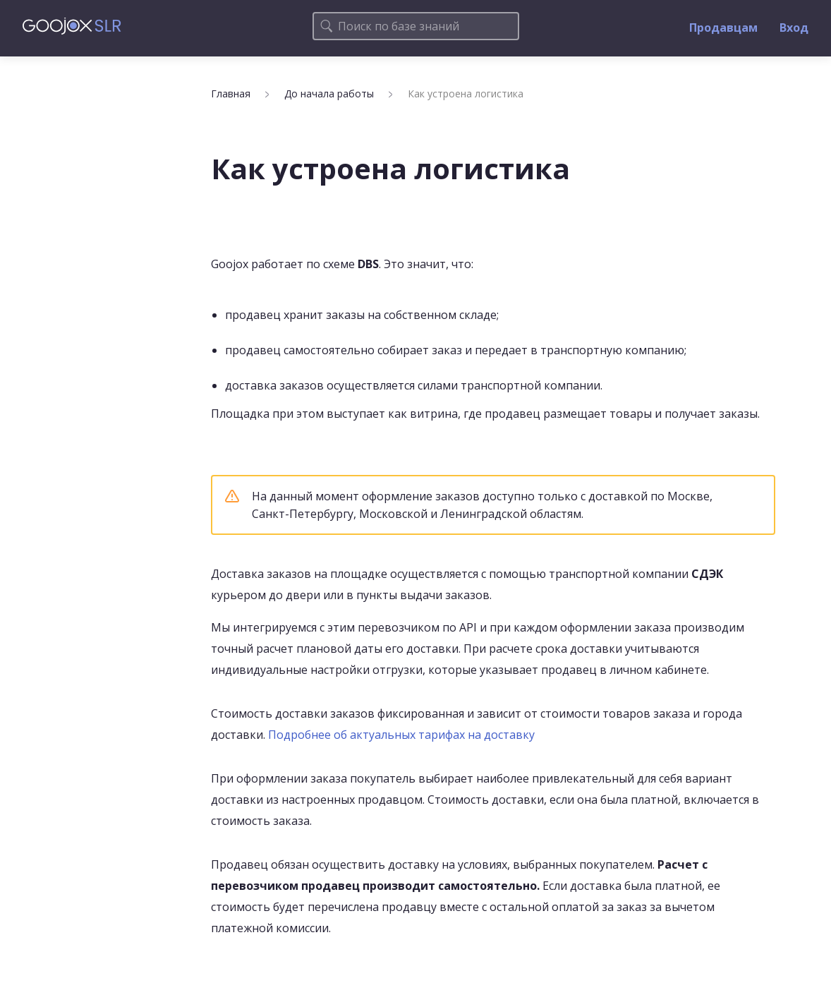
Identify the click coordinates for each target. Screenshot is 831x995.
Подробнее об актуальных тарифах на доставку (401, 734)
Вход (794, 27)
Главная (230, 93)
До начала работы (329, 93)
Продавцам (723, 27)
